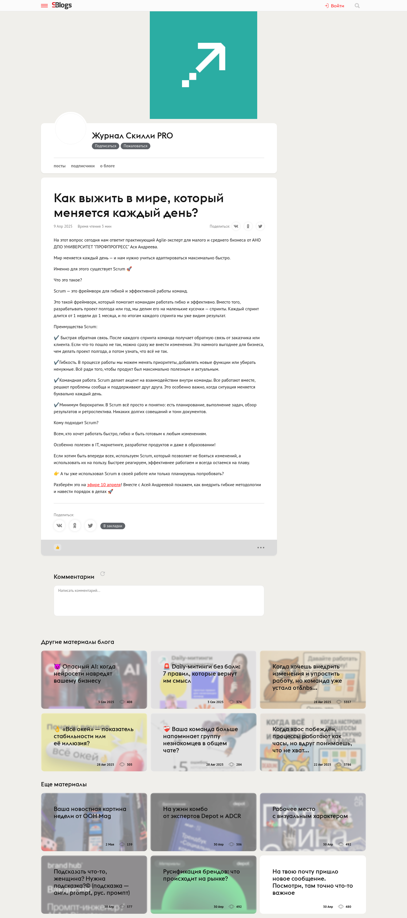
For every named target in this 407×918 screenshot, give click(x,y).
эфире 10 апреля (103, 484)
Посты (60, 165)
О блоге (107, 165)
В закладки (112, 525)
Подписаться (105, 145)
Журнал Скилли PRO (132, 136)
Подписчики (83, 165)
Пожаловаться (136, 145)
